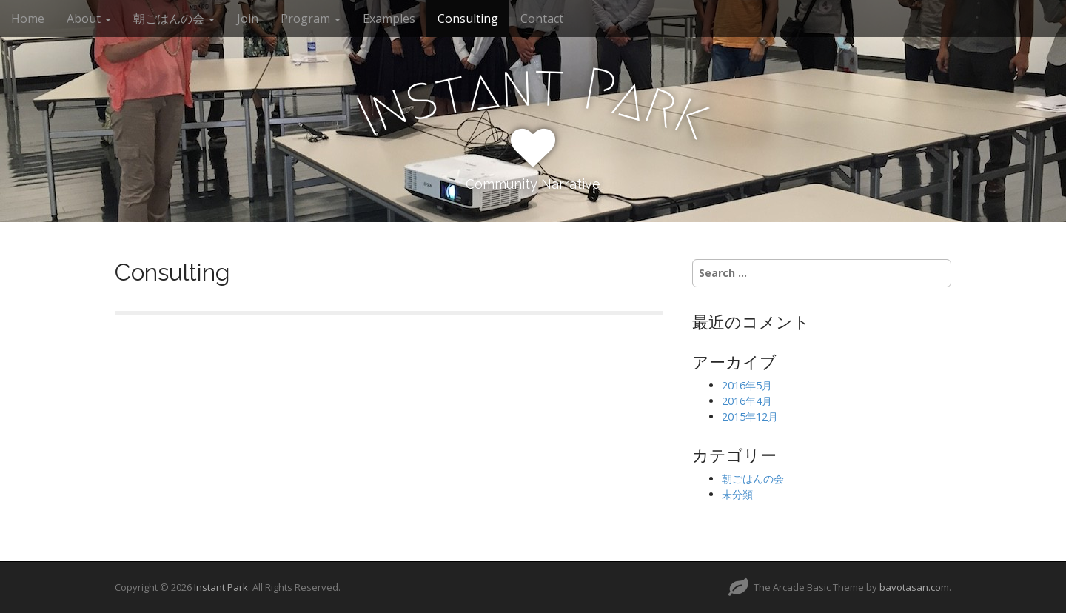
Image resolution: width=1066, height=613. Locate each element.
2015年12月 (750, 416)
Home (27, 18)
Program (311, 18)
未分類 (737, 494)
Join (247, 18)
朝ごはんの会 (174, 18)
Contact (541, 18)
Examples (389, 18)
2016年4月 (747, 401)
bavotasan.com (914, 587)
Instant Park (221, 587)
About (89, 18)
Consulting (468, 18)
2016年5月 (747, 385)
